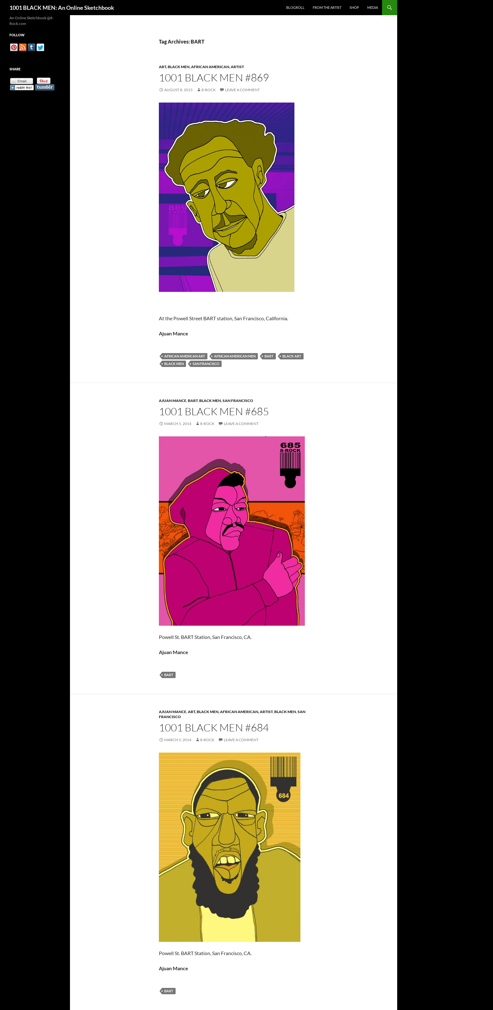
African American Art (184, 356)
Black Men (174, 364)
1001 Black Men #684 (214, 727)
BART (269, 356)
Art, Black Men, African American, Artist (201, 66)
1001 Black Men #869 (214, 77)
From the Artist (327, 7)
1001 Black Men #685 (214, 411)
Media (372, 7)
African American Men (235, 356)
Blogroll (295, 7)
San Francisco (206, 364)
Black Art (291, 356)
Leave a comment (242, 89)
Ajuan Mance (172, 400)
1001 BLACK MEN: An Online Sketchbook (61, 7)
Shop (354, 7)
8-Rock (208, 89)
